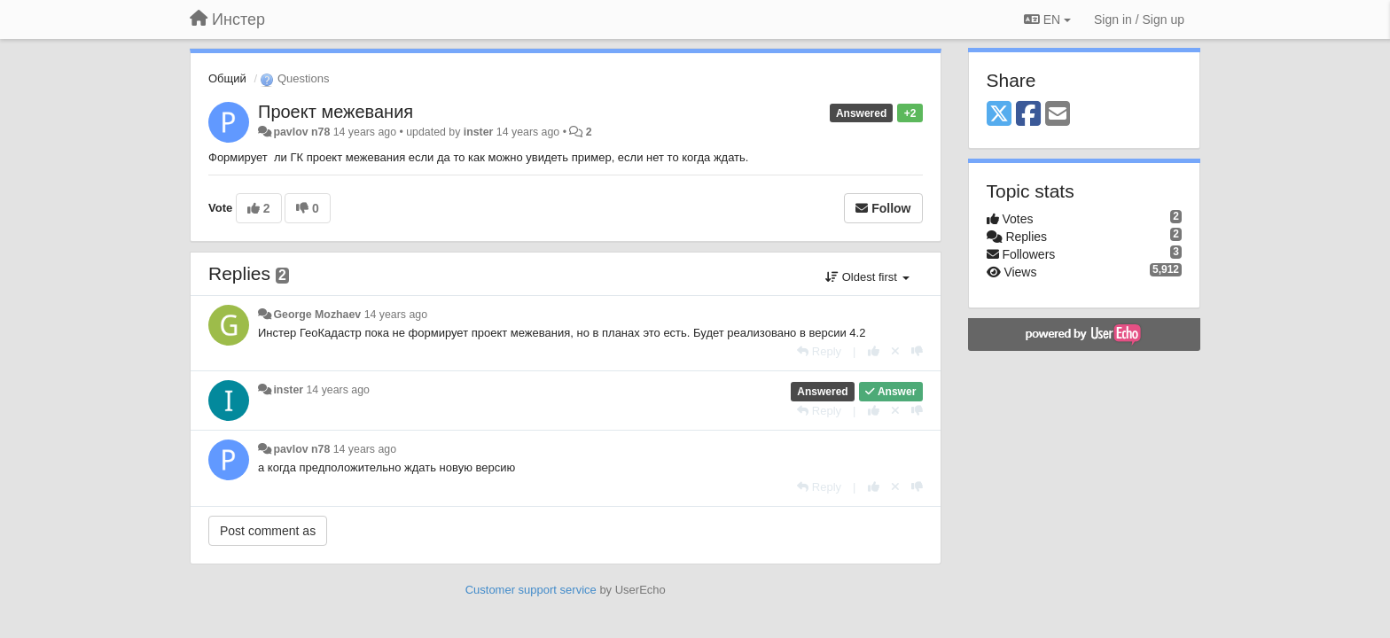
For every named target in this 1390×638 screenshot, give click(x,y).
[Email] (1057, 114)
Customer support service (531, 589)
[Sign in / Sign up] (1139, 19)
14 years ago (395, 314)
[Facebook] (1028, 114)
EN (1047, 19)
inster (479, 132)
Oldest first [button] (867, 277)
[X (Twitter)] (999, 114)
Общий (227, 78)
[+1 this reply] (873, 351)
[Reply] (819, 351)
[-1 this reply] (917, 351)
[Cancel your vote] (895, 351)
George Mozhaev (317, 314)
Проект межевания (335, 111)
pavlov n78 (301, 132)
